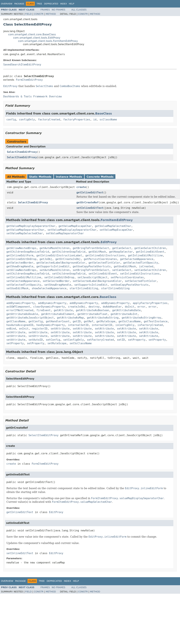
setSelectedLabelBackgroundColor (97, 281)
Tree (39, 3)
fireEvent (43, 310)
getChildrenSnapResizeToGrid (27, 251)
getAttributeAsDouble (22, 314)
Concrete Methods (100, 176)
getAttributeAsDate (126, 310)
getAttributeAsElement (57, 314)
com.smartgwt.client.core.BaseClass (32, 34)
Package (19, 3)
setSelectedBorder (56, 281)
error (141, 306)
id (94, 119)
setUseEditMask (17, 288)
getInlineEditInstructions (105, 255)
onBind (11, 328)
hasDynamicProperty (50, 325)
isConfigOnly (124, 325)
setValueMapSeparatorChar (65, 233)
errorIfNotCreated (19, 310)
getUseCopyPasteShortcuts (92, 266)
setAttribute (60, 328)
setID (121, 339)
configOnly (27, 119)
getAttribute (63, 310)
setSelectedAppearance (23, 281)
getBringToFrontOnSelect (91, 248)
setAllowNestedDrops (21, 270)
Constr (38, 14)
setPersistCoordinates (127, 277)
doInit (129, 306)
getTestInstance (156, 321)
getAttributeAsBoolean (92, 310)
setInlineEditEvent (103, 273)
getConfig (36, 321)
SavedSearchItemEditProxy (22, 64)
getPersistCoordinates (100, 259)
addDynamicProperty (20, 303)
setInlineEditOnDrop (59, 277)
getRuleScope (105, 321)
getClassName (15, 321)
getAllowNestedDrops (21, 248)
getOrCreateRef (87, 202)
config (11, 119)
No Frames (58, 9)
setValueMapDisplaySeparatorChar (71, 229)
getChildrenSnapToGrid (68, 251)
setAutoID (36, 339)
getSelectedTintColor (104, 262)
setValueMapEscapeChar (116, 229)
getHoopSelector (121, 251)
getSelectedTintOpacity (140, 262)
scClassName (108, 119)
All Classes (79, 9)
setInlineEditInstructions (140, 273)
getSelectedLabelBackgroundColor (60, 262)
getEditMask (97, 251)
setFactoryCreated (100, 339)
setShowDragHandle (57, 284)
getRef (88, 321)
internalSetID (78, 325)
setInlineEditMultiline (23, 277)
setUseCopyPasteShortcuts (130, 284)
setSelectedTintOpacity (23, 284)
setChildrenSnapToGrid (68, 273)
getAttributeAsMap (70, 317)
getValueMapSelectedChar (113, 226)
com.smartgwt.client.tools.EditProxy (36, 37)
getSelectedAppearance (136, 259)
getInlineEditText (89, 192)
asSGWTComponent (18, 306)
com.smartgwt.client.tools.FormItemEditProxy (48, 41)
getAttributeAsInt (124, 314)
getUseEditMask (125, 266)
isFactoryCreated (150, 325)
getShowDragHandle (19, 266)
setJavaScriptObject (92, 277)
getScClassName (130, 321)
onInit (24, 328)
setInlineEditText (89, 207)
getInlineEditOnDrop (21, 259)
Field (28, 14)
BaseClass (103, 113)
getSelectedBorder (19, 262)
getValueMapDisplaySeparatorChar (30, 226)
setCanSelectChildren (150, 270)
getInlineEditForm (19, 255)
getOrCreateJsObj (68, 259)
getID (77, 321)
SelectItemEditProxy (22, 151)
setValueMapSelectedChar (24, 233)
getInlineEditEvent (150, 251)
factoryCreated (49, 119)
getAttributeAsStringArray (141, 317)
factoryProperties (76, 119)
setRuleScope (56, 343)
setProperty (136, 339)
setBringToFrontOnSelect (91, 270)
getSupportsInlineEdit (53, 266)
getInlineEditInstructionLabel (59, 255)
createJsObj (76, 306)
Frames (45, 9)
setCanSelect (121, 270)
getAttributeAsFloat (92, 314)
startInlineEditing (84, 288)
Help (71, 3)
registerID (39, 328)
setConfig (53, 339)
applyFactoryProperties (150, 303)
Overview (6, 3)
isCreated (146, 266)
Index (63, 3)
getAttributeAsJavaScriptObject (30, 317)
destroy (94, 306)
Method (51, 14)
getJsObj (46, 259)
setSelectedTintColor (140, 281)
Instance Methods (69, 176)
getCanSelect (121, 248)
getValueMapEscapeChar (75, 226)
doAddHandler (112, 306)
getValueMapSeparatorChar (25, 229)
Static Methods (40, 176)
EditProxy (109, 242)
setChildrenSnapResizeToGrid (27, 273)
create (81, 187)
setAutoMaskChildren (55, 270)
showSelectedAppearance (49, 288)
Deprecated (51, 3)
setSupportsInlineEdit (90, 284)
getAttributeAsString (103, 317)
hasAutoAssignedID (19, 325)
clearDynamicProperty (49, 306)
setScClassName (81, 343)
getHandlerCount (58, 321)
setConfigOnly (73, 339)
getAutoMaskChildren (55, 248)
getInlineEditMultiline (145, 255)
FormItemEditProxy (29, 79)
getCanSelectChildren (150, 248)
